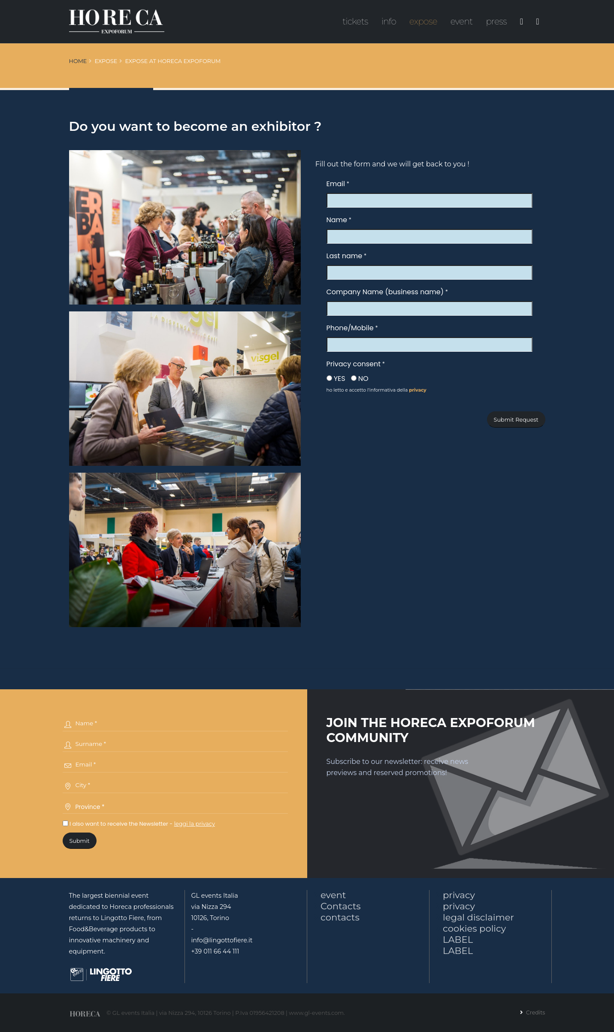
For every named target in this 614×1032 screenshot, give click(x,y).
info (388, 21)
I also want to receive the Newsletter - (139, 823)
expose (423, 21)
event (462, 21)
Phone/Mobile (350, 328)
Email (336, 184)
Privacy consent (354, 364)
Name (337, 220)
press (496, 21)
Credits (534, 1012)
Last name (345, 256)
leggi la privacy (194, 824)
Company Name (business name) (385, 292)
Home (78, 61)
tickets (355, 21)
